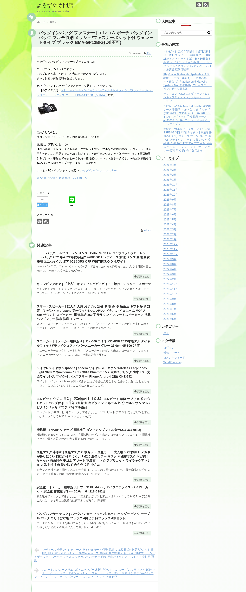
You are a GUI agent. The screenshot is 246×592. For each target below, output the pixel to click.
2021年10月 (170, 294)
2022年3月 (170, 274)
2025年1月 (170, 239)
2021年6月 (170, 313)
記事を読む (143, 276)
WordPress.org (172, 362)
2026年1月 (170, 179)
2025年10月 (170, 194)
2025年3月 (170, 229)
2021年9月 (170, 299)
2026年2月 (170, 174)
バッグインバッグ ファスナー (98, 170)
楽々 (148, 53)
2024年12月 (170, 244)
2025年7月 (170, 209)
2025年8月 (170, 204)
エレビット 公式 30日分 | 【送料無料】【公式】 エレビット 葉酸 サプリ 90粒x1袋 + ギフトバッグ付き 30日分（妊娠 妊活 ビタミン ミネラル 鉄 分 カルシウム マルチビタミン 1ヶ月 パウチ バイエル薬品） (94, 403)
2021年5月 (170, 318)
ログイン (168, 347)
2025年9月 (170, 199)
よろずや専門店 (55, 5)
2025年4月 (170, 224)
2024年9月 (170, 259)
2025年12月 (170, 184)
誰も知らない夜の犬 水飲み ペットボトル (62, 177)
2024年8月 (170, 264)
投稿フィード (171, 352)
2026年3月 (170, 169)
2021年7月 (170, 308)
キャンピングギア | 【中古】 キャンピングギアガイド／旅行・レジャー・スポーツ (94, 284)
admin (147, 230)
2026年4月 (170, 164)
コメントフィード (174, 357)
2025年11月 (170, 189)
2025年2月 (170, 234)
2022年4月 (170, 269)
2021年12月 (170, 284)
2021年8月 (170, 304)
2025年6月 (170, 214)
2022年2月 (170, 279)
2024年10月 (170, 254)
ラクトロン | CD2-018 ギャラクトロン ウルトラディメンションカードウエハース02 (186, 97)
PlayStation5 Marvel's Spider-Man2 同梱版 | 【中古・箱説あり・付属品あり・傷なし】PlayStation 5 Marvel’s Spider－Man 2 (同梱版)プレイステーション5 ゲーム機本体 (187, 81)
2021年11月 (170, 289)
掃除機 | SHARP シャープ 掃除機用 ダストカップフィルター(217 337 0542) (89, 429)
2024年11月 (170, 249)
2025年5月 (170, 219)
